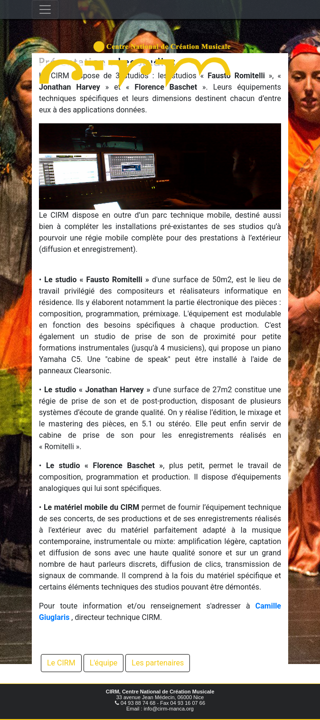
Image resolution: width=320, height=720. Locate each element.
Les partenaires (158, 662)
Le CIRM (61, 662)
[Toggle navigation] (45, 9)
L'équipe (104, 662)
